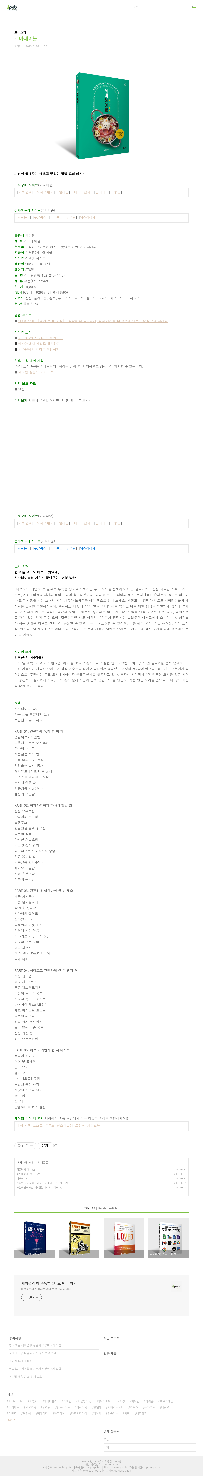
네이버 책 (24, 1125)
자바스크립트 (116, 1407)
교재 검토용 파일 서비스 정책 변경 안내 (32, 1353)
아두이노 (59, 1413)
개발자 (33, 1401)
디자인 (67, 1401)
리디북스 (56, 217)
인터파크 (102, 192)
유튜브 (49, 1125)
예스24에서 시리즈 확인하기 (39, 343)
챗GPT (97, 1407)
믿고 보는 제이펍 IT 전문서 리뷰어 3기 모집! (35, 1345)
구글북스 (40, 217)
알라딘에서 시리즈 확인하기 (39, 349)
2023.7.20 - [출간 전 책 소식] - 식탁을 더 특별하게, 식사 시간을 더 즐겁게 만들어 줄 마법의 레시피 (93, 320)
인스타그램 (65, 1125)
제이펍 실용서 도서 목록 (36, 372)
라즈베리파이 (79, 1413)
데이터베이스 (105, 1401)
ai (22, 1401)
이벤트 (12, 1413)
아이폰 (149, 1401)
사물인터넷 (84, 1401)
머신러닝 (81, 1407)
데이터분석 (50, 1401)
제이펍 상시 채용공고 (21, 1361)
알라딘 (64, 192)
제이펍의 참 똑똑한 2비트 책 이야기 (49, 1283)
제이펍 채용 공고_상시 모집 (25, 1376)
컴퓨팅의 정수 (24, 1169)
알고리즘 (31, 1407)
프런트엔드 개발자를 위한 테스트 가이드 (37, 1187)
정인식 (27, 1413)
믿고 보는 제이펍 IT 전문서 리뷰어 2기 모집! (35, 1368)
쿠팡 (117, 192)
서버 (127, 1413)
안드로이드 (63, 1407)
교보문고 (24, 192)
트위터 (80, 1125)
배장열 (165, 1407)
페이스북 (93, 1125)
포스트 (38, 1125)
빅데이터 (42, 1413)
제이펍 (97, 1413)
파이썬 (135, 1401)
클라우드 (149, 1407)
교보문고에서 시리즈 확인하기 (40, 338)
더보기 (10, 1420)
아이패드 (14, 1407)
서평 (122, 1401)
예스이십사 (82, 192)
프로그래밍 (166, 1401)
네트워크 (141, 1413)
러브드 (20, 1178)
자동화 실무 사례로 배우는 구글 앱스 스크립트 (40, 1183)
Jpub (12, 1401)
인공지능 (113, 1413)
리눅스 (134, 1407)
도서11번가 (45, 192)
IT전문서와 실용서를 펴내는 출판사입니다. (46, 1289)
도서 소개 (22, 1162)
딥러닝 (46, 1407)
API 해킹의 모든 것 (26, 1174)
